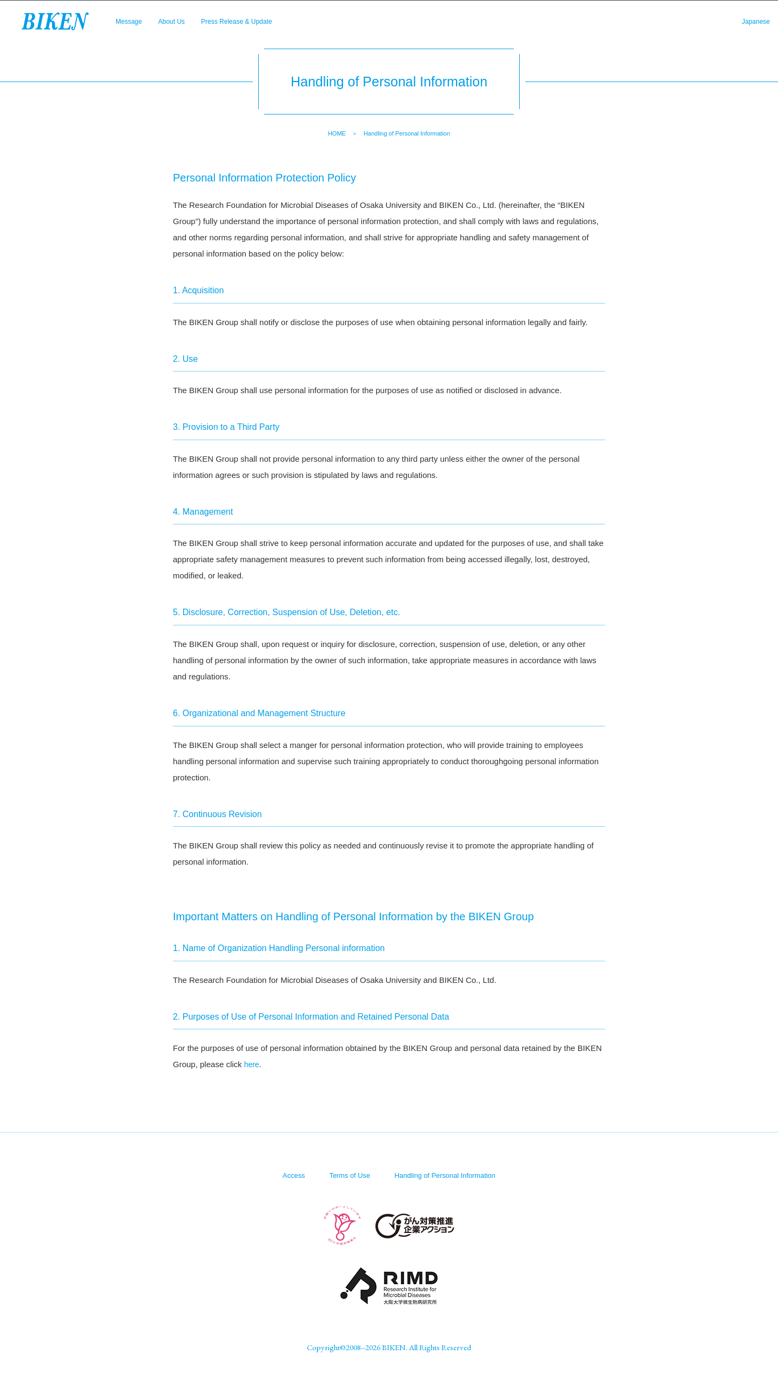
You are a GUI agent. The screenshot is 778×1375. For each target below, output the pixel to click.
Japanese (752, 27)
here (252, 1064)
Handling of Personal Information (448, 1174)
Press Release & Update (258, 27)
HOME (337, 133)
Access (287, 1174)
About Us (181, 27)
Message (132, 27)
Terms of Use (346, 1174)
